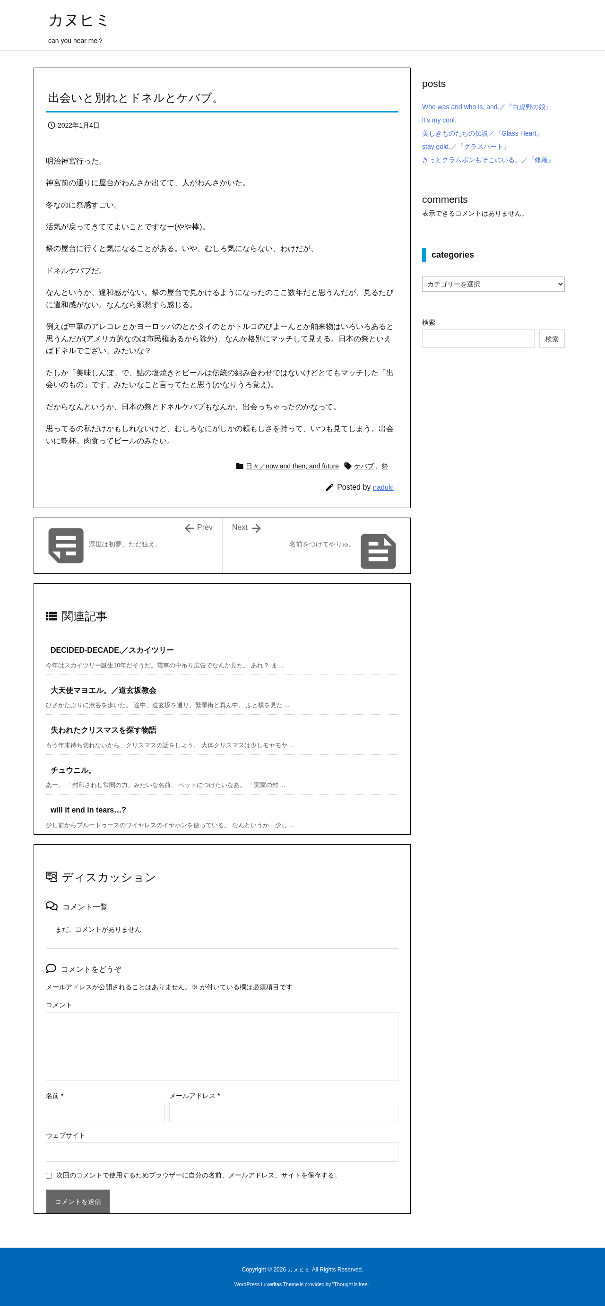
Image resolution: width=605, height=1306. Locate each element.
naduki (383, 487)
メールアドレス (194, 1095)
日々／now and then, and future (292, 466)
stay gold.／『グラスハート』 (466, 146)
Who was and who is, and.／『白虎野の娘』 (487, 107)
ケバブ (364, 466)
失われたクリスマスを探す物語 (103, 730)
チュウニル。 (73, 770)
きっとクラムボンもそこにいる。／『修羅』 (488, 160)
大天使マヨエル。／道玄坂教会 (103, 690)
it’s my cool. (439, 120)
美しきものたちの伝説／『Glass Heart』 (482, 133)
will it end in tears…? (88, 810)
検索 (428, 322)
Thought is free (350, 1284)
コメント (59, 1005)
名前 (54, 1095)
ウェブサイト (66, 1135)
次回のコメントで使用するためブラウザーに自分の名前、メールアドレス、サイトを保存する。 (198, 1175)
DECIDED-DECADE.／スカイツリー (112, 650)
